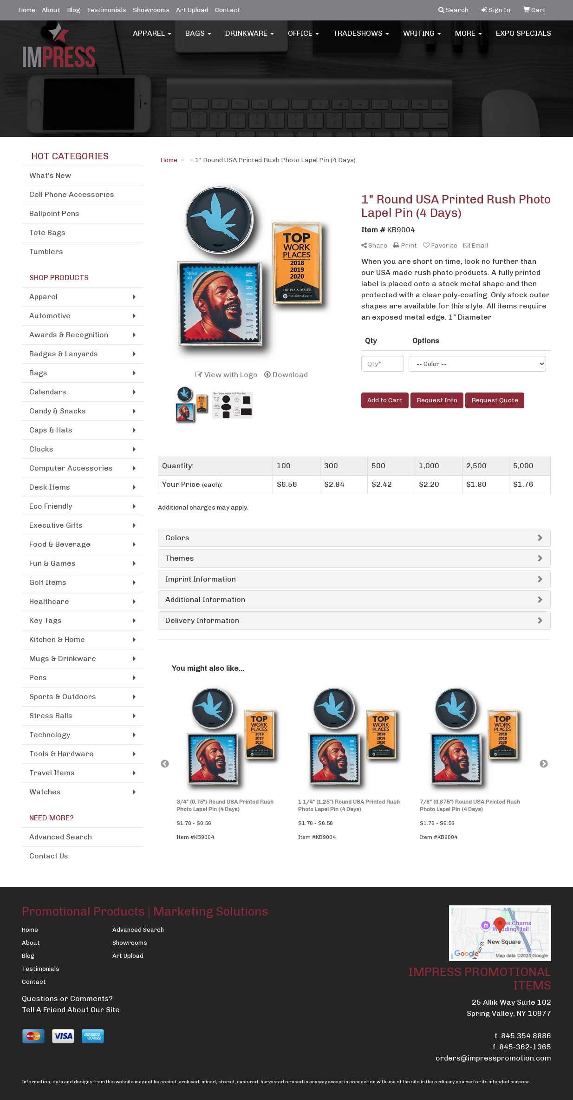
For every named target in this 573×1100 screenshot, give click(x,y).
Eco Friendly (50, 506)
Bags (198, 37)
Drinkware (249, 37)
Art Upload (192, 10)
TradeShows (361, 37)
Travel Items (52, 772)
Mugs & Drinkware (62, 658)
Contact (227, 10)
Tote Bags (47, 232)
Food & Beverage (60, 544)
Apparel (152, 37)
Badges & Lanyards (63, 353)
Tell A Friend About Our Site (71, 1009)
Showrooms (151, 10)
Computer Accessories (71, 468)
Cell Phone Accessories (71, 194)
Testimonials (106, 10)
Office (303, 37)
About (51, 10)
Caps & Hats (50, 430)
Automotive (50, 315)
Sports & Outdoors (62, 696)
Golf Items (47, 582)
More (468, 37)
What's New (50, 175)
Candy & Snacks (57, 410)
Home (26, 10)
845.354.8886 (526, 1035)
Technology (49, 734)
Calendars (47, 391)
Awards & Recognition (68, 334)
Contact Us (48, 855)
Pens (38, 677)
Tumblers (46, 251)
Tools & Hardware (61, 753)
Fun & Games (52, 563)
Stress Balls (50, 715)
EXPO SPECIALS (523, 37)
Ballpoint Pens (54, 213)
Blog (73, 10)
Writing (422, 37)
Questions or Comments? (67, 998)
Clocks (41, 449)
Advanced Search (60, 836)
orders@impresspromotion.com (493, 1058)
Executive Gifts (56, 525)
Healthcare (49, 601)
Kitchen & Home (57, 639)
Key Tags (45, 620)
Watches (45, 791)
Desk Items (49, 487)
